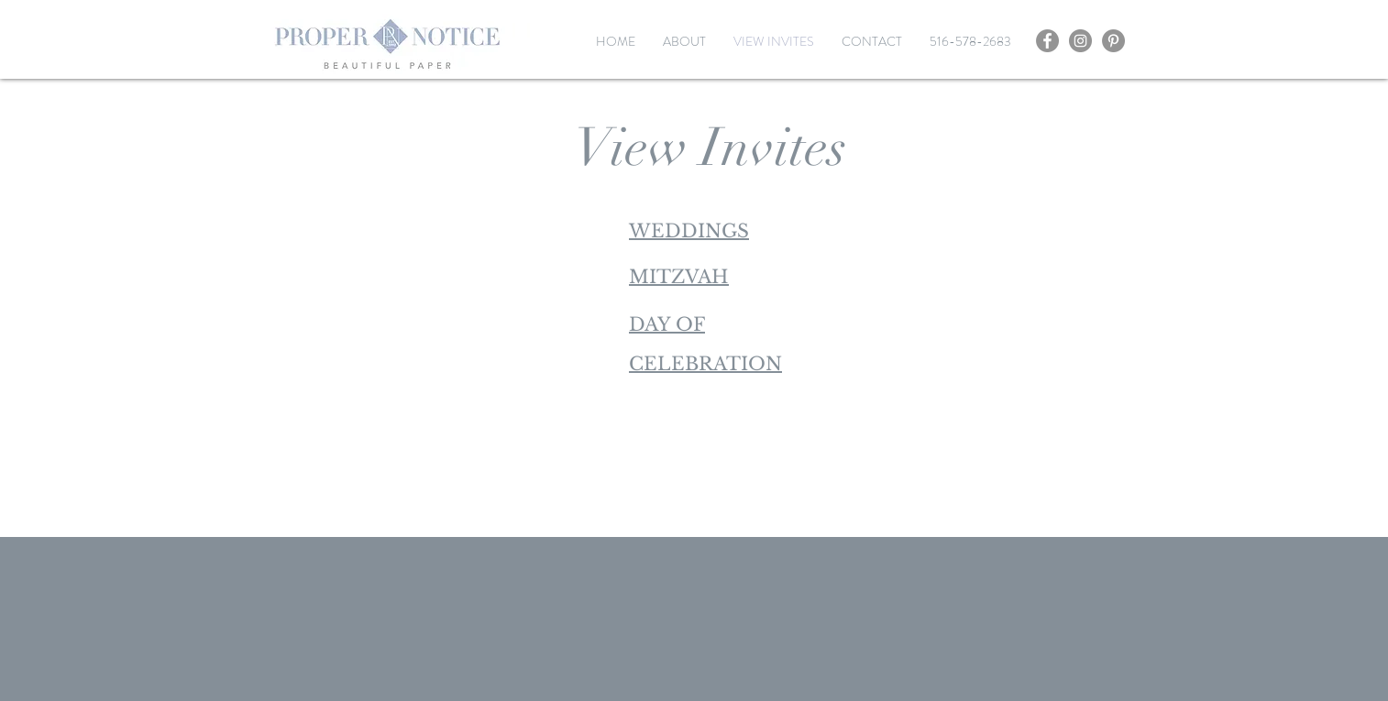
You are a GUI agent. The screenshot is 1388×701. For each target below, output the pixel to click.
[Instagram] (1080, 40)
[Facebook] (1047, 40)
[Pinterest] (1113, 40)
